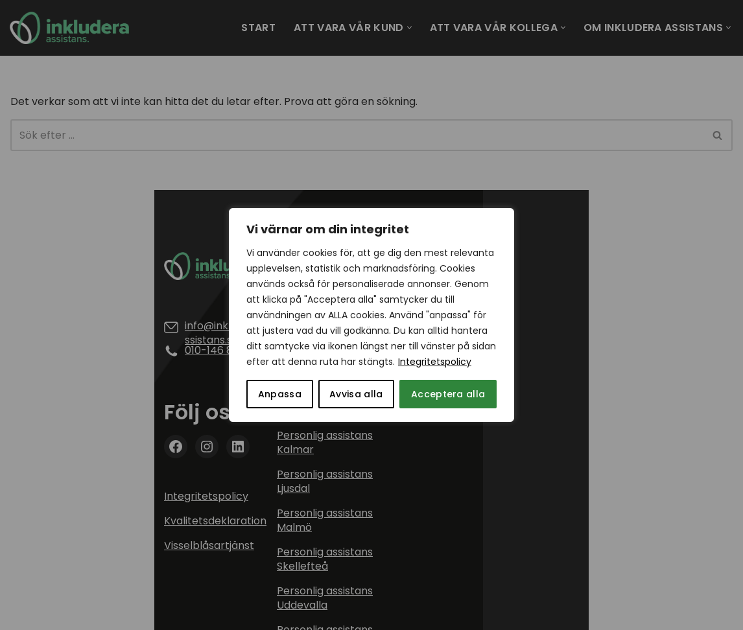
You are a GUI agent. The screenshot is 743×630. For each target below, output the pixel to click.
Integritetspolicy (434, 361)
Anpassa (279, 394)
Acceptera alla (448, 394)
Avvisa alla (356, 394)
